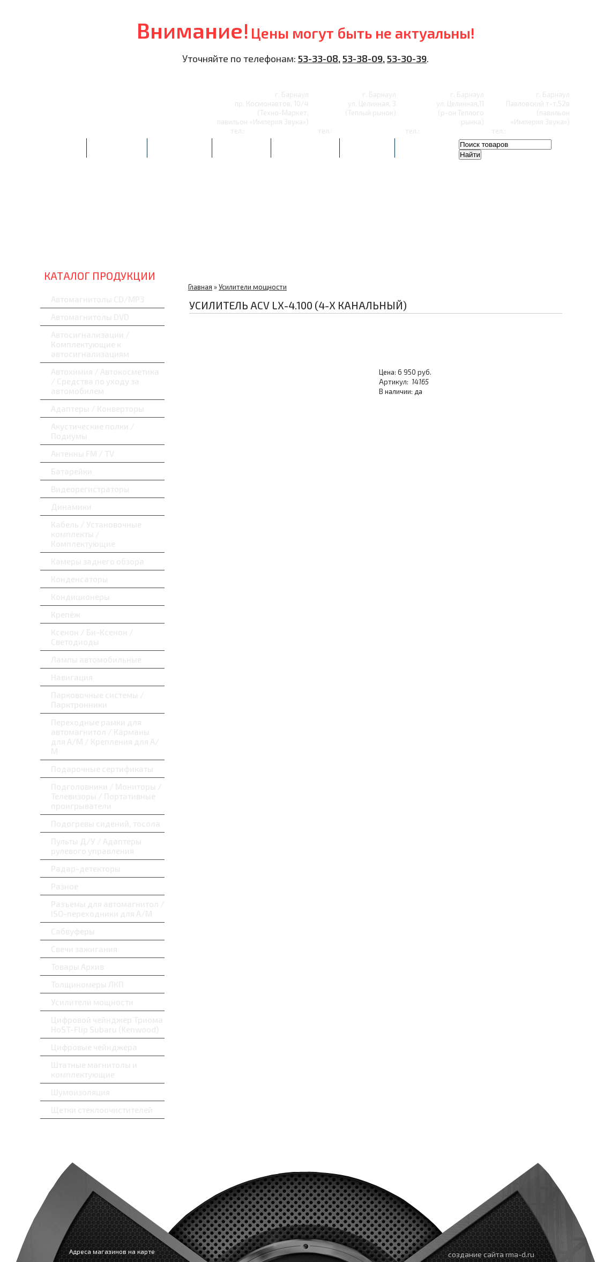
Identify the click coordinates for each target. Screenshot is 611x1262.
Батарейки (71, 471)
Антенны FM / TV (82, 453)
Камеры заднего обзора (97, 561)
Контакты (367, 147)
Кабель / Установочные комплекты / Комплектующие (96, 533)
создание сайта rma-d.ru (491, 1254)
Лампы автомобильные (96, 659)
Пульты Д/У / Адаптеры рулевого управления (96, 846)
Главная (63, 147)
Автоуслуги (116, 147)
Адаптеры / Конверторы (97, 408)
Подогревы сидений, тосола (105, 823)
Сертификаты (305, 147)
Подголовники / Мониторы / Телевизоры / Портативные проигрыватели (106, 796)
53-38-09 (362, 58)
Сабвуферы (522, 246)
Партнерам (241, 147)
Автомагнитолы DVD (90, 317)
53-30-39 (407, 58)
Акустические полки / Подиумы (93, 431)
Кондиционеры (80, 597)
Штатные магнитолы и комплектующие (94, 1069)
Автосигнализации (175, 246)
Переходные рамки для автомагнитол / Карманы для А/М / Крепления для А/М (105, 736)
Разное (64, 886)
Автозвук (88, 246)
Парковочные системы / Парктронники (97, 699)
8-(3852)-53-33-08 (278, 131)
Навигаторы (436, 246)
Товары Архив (77, 966)
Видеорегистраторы (262, 246)
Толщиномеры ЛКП (87, 984)
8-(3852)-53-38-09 (452, 131)
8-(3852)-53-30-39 (365, 131)
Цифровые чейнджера (94, 1047)
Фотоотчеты (179, 147)
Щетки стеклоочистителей (102, 1110)
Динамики (71, 506)
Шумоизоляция (80, 1092)
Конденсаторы (79, 579)
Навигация (72, 677)
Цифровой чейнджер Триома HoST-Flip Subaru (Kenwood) (107, 1024)
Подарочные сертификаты (102, 769)
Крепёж (65, 614)
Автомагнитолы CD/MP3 (97, 299)
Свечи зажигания (84, 949)
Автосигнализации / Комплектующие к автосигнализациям (90, 344)
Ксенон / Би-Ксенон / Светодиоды (92, 637)
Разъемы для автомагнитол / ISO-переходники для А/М (108, 908)
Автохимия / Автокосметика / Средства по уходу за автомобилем (105, 381)
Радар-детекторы (349, 246)
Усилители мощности (92, 1002)
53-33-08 (318, 58)
